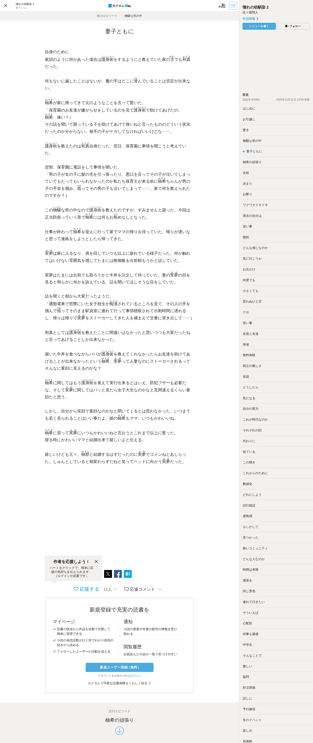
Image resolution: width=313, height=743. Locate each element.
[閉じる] (96, 561)
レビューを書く (259, 26)
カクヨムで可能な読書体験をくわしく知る (119, 683)
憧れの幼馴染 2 (256, 7)
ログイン (135, 675)
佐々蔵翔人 (250, 12)
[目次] (234, 5)
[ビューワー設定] (222, 5)
